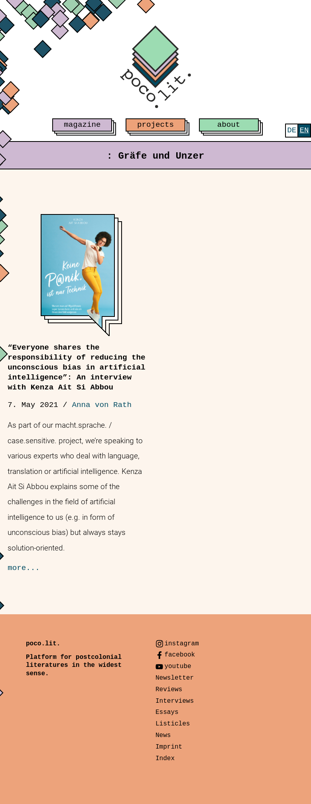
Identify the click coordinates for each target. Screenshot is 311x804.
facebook (179, 655)
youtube (177, 666)
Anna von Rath (102, 405)
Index (165, 758)
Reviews (169, 689)
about (228, 124)
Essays (167, 712)
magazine (82, 124)
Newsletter (175, 678)
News (163, 735)
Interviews (175, 701)
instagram (181, 643)
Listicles (173, 723)
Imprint (169, 747)
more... (24, 568)
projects (155, 124)
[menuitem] (291, 130)
